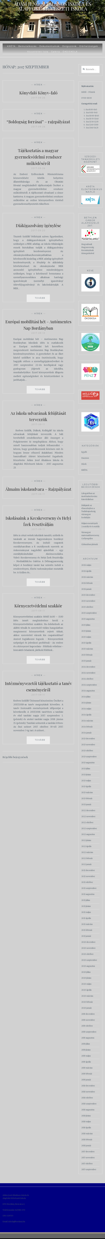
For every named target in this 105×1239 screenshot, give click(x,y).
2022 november (88, 816)
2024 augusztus (88, 691)
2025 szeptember (89, 613)
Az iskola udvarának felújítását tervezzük (38, 422)
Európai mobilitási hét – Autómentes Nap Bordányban (38, 330)
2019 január (86, 1080)
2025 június (86, 631)
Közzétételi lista (37, 51)
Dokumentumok (49, 46)
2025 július (85, 625)
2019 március (87, 1068)
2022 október (87, 822)
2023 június (86, 774)
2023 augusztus (88, 762)
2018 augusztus (87, 1110)
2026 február (87, 583)
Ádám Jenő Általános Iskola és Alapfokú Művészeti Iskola (52, 4)
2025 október (87, 607)
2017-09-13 (38, 339)
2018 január (86, 1145)
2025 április (86, 643)
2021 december (88, 870)
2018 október (87, 1098)
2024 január (86, 733)
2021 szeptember (89, 888)
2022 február (87, 858)
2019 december (88, 1014)
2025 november (88, 601)
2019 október (87, 1026)
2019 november (88, 1020)
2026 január (86, 589)
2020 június (86, 978)
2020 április (86, 990)
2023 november (88, 744)
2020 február (87, 1002)
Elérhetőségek (88, 46)
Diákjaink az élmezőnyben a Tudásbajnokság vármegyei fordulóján (88, 511)
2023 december (88, 738)
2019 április (86, 1062)
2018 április (86, 1127)
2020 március (87, 996)
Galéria (55, 51)
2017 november (88, 1157)
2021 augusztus (87, 894)
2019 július (85, 1044)
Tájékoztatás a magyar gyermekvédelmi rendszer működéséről (38, 163)
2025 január (86, 661)
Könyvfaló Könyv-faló (38, 92)
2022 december (88, 810)
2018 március (87, 1133)
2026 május (86, 565)
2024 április (86, 715)
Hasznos (85, 458)
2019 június (86, 1050)
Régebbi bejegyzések (18, 769)
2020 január (86, 1008)
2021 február (86, 930)
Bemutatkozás (27, 46)
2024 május (86, 709)
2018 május (86, 1121)
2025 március (87, 649)
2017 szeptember (88, 1169)
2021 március (87, 924)
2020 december (88, 942)
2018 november (88, 1092)
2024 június (86, 703)
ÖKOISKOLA (70, 51)
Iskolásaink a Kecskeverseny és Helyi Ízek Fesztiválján (38, 533)
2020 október (87, 954)
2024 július (86, 697)
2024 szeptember (89, 685)
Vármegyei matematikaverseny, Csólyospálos (90, 535)
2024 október (87, 679)
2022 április (86, 846)
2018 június (86, 1116)
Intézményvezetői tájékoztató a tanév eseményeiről (38, 698)
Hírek (38, 84)
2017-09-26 (38, 98)
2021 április (86, 918)
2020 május (86, 984)
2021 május (86, 912)
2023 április (86, 786)
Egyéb (84, 452)
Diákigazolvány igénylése (38, 231)
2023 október (87, 750)
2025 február (87, 655)
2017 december (88, 1151)
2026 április (86, 571)
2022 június (86, 840)
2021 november (88, 876)
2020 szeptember (89, 960)
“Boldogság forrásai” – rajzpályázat (38, 124)
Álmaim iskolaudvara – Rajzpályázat (38, 498)
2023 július (85, 768)
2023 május (86, 780)
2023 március (87, 792)
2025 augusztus (88, 619)
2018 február (86, 1139)
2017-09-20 (38, 237)
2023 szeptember (89, 756)
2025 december (88, 595)
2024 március (87, 721)
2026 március (87, 577)
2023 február (86, 798)
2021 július (85, 900)
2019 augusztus (87, 1038)
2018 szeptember (89, 1104)
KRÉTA (11, 46)
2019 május (86, 1056)
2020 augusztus (88, 966)
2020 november (88, 948)
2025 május (86, 637)
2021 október (87, 882)
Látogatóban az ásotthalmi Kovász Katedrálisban (89, 496)
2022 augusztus (88, 834)
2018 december (88, 1086)
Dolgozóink (69, 46)
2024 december (88, 667)
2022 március (87, 852)
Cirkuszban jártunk (89, 544)
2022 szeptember (89, 828)
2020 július (86, 972)
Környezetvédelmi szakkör (38, 618)
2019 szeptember (88, 1032)
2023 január (86, 804)
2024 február (87, 727)
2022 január (86, 864)
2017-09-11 (38, 431)
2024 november (88, 673)
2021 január (86, 936)
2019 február (86, 1074)
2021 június (86, 906)
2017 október (87, 1163)
